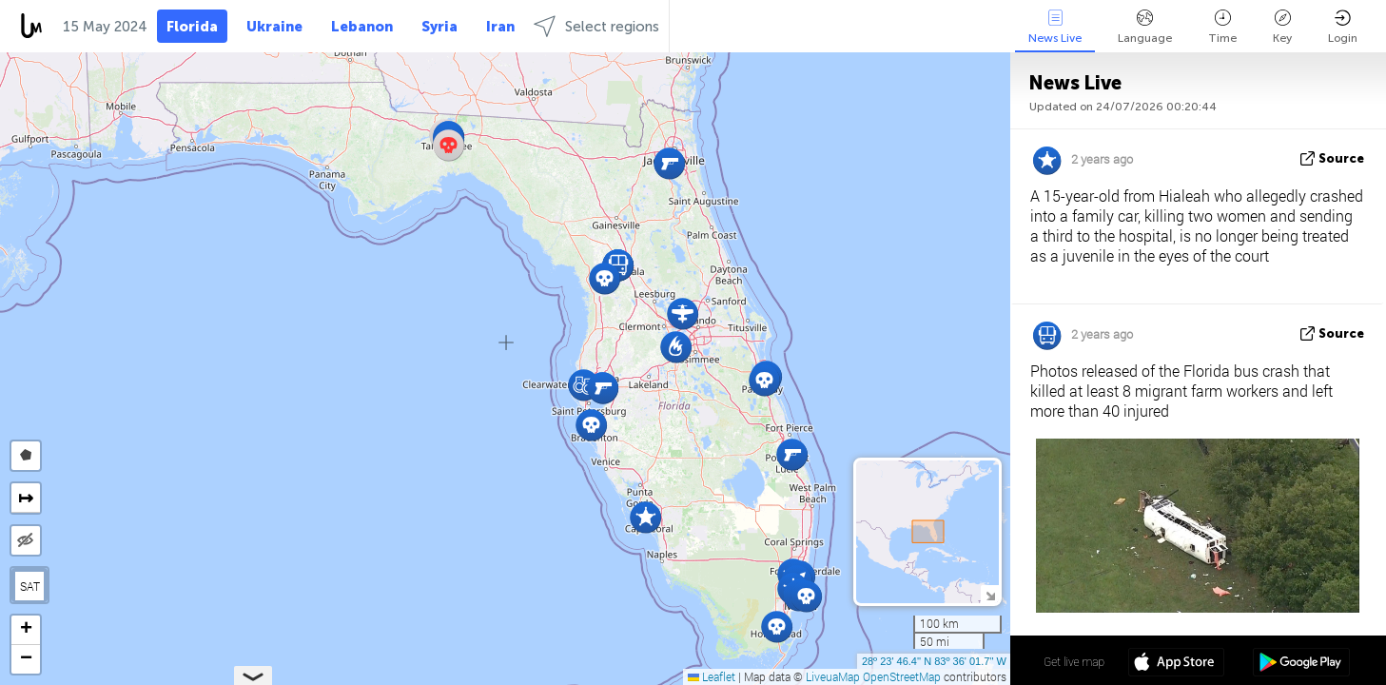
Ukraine (274, 26)
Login (1342, 27)
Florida (192, 26)
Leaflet (711, 676)
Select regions (596, 26)
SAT (30, 586)
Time (1222, 27)
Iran (500, 26)
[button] (645, 517)
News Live (1055, 27)
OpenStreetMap (902, 676)
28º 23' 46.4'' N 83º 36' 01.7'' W (934, 661)
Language (1145, 27)
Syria (439, 26)
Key (1282, 27)
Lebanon (362, 26)
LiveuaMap (833, 676)
